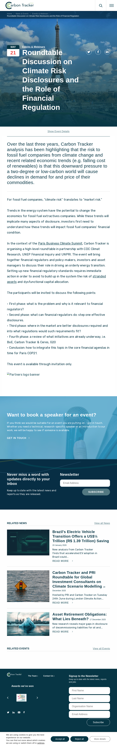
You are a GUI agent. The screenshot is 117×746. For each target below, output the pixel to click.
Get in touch (16, 438)
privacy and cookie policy (51, 741)
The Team (32, 674)
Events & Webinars (40, 14)
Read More (60, 561)
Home (9, 14)
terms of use (28, 741)
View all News (102, 523)
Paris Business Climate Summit (60, 243)
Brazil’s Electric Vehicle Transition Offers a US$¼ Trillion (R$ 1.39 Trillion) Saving (80, 536)
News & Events (22, 14)
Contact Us (48, 674)
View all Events (101, 646)
